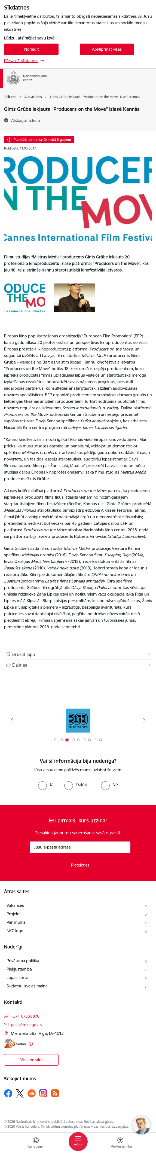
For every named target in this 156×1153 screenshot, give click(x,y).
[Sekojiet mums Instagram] (43, 1093)
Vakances (15, 905)
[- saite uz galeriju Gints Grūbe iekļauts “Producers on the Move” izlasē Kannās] (24, 297)
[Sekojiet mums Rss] (55, 1093)
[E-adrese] (15, 1043)
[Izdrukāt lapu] (78, 654)
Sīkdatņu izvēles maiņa (27, 986)
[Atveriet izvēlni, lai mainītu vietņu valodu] (35, 1143)
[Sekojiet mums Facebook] (8, 1093)
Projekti (13, 913)
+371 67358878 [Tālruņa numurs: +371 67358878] (25, 1016)
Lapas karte (17, 977)
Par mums (16, 922)
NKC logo (15, 930)
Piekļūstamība (19, 969)
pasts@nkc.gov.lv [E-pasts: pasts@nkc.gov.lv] (26, 1024)
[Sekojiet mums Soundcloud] (31, 1093)
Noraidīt (31, 49)
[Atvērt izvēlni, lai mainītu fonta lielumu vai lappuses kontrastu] (120, 1143)
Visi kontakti (31, 1059)
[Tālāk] (144, 720)
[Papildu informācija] (31, 1044)
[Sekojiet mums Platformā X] (20, 1093)
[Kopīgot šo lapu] (78, 665)
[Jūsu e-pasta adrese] (80, 847)
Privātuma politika (23, 960)
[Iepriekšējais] (11, 720)
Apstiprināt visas (107, 49)
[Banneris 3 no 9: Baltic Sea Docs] (78, 720)
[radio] (45, 784)
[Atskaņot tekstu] (25, 120)
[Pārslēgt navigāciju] (78, 1141)
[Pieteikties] (80, 865)
